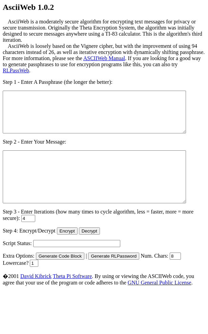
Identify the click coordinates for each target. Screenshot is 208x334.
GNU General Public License (159, 301)
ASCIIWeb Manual (104, 58)
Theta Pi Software (72, 294)
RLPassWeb (16, 70)
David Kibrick (35, 294)
